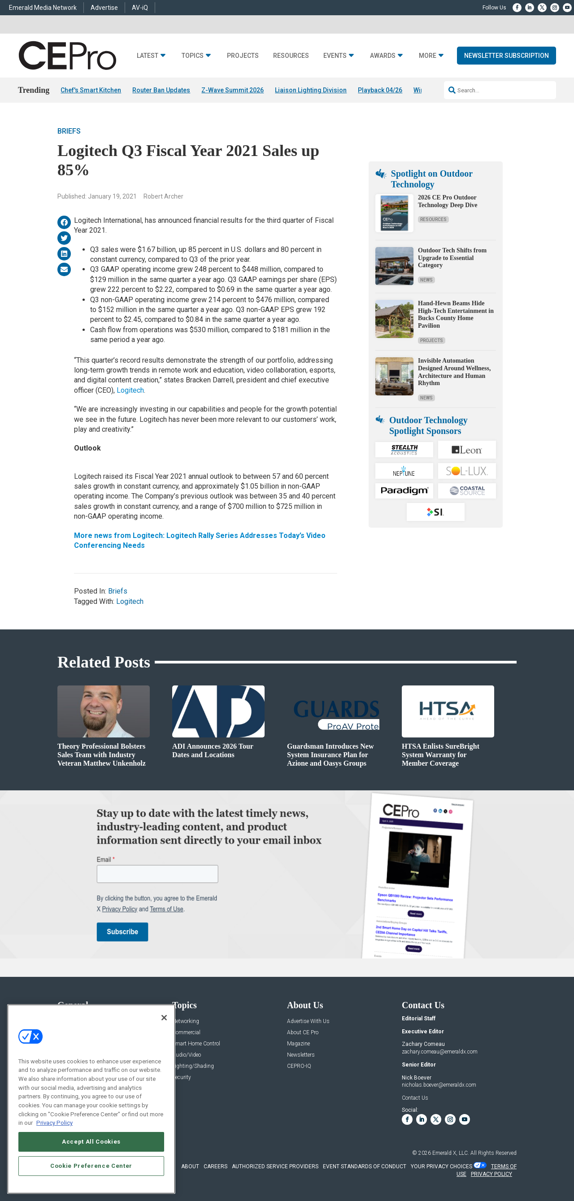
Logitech (130, 390)
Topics (193, 55)
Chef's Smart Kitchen (91, 90)
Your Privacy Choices (441, 1166)
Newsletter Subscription (506, 55)
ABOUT (190, 1166)
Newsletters (301, 1055)
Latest (147, 55)
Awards (383, 55)
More (427, 55)
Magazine (298, 1044)
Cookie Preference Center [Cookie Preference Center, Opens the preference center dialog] (91, 1165)
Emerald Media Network (43, 7)
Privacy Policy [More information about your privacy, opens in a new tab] (54, 1122)
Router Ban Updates (161, 90)
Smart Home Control (196, 1044)
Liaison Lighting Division (311, 90)
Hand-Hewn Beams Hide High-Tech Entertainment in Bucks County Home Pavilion (456, 314)
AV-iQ (140, 7)
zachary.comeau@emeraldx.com (440, 1052)
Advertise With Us (308, 1021)
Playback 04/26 (380, 90)
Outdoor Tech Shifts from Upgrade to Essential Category (452, 258)
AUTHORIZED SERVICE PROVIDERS (275, 1166)
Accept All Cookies (91, 1141)
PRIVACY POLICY (491, 1174)
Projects (243, 55)
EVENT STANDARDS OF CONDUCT (364, 1166)
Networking (185, 1021)
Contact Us (415, 1098)
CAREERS (215, 1166)
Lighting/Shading (193, 1066)
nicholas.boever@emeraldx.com (439, 1085)
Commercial (186, 1033)
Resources (291, 55)
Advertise (104, 7)
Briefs (69, 131)
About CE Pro (302, 1033)
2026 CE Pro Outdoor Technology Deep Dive (447, 201)
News (426, 279)
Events (335, 55)
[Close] (164, 1018)
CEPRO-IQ (299, 1066)
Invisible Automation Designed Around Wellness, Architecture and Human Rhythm (454, 371)
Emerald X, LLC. (450, 1153)
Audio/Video (186, 1055)
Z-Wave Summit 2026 (232, 90)
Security (181, 1077)
